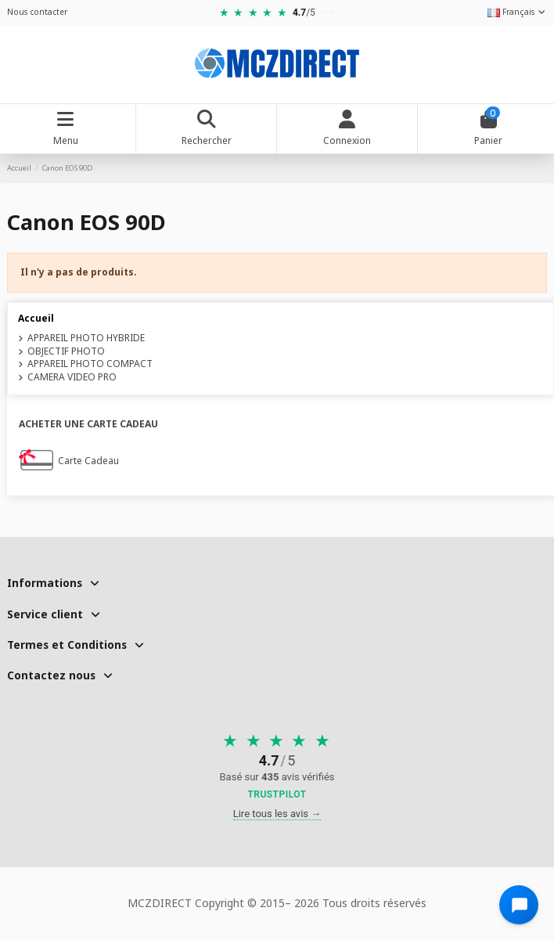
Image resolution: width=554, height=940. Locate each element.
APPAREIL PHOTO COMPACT (90, 364)
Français (517, 11)
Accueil (36, 318)
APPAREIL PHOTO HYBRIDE (86, 338)
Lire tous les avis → (277, 813)
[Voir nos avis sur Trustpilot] (277, 767)
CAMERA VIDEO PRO (72, 377)
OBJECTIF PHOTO (66, 351)
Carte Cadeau (88, 461)
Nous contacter (37, 11)
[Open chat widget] (518, 904)
